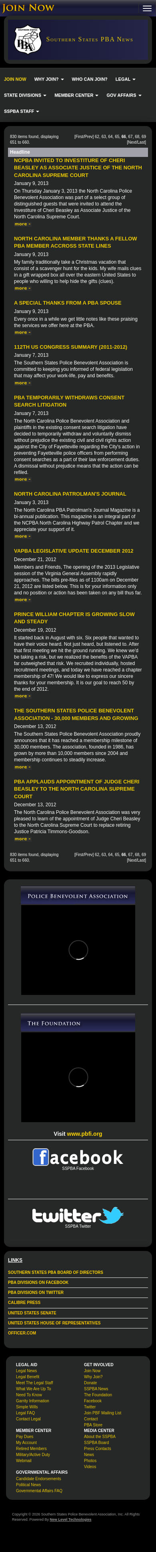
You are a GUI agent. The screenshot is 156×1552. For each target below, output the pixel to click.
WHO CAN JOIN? (90, 79)
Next (132, 142)
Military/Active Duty (33, 1454)
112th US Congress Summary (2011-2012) (70, 347)
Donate (90, 1383)
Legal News (26, 1371)
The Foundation (98, 1395)
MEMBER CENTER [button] (76, 95)
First (79, 136)
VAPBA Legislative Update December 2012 (74, 551)
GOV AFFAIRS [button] (123, 95)
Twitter (90, 1407)
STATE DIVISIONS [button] (25, 95)
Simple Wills (27, 1407)
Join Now (92, 1371)
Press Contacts (97, 1448)
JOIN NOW (15, 79)
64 (110, 136)
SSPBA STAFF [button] (21, 111)
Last (141, 142)
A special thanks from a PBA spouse (68, 303)
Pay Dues (24, 1436)
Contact (91, 1419)
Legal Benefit (27, 1377)
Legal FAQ (25, 1413)
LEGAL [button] (126, 79)
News (89, 1454)
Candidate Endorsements (38, 1479)
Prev (88, 136)
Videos (90, 1467)
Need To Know (29, 1395)
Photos (90, 1460)
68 (137, 136)
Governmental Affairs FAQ (39, 1491)
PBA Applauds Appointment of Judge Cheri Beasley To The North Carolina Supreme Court (76, 789)
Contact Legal (28, 1419)
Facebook (93, 1401)
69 (144, 136)
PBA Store (93, 1425)
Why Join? (93, 1377)
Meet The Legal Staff (34, 1383)
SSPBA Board (96, 1442)
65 (117, 136)
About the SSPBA (100, 1436)
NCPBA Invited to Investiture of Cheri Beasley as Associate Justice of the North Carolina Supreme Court (78, 167)
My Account (26, 1442)
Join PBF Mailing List (102, 1413)
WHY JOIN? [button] (49, 79)
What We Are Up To (33, 1389)
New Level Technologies (71, 1519)
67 (130, 136)
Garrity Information (32, 1401)
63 (104, 136)
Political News (28, 1485)
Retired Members (31, 1448)
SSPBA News (96, 1389)
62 (97, 136)
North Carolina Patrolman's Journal (70, 494)
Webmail (24, 1460)
